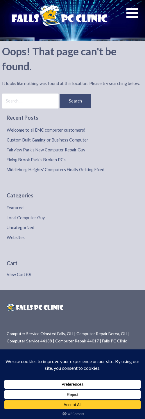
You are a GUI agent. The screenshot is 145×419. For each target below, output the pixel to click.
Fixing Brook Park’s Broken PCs (36, 159)
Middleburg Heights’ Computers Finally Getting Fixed (55, 169)
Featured (15, 207)
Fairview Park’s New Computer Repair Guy (46, 149)
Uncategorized (20, 227)
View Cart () (19, 274)
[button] (135, 16)
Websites (16, 237)
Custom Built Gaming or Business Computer (47, 139)
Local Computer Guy (26, 217)
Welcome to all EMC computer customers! (46, 130)
